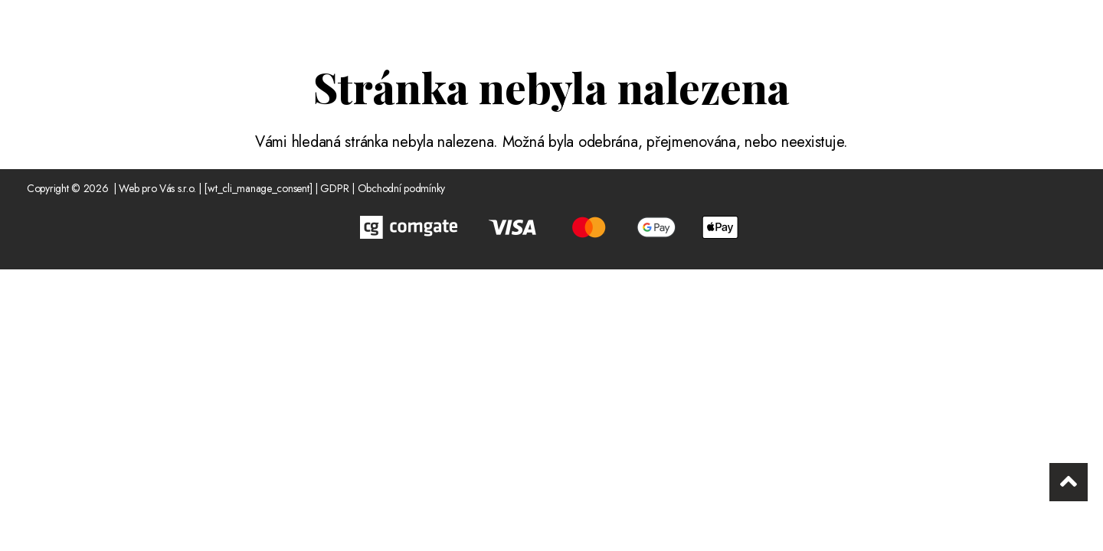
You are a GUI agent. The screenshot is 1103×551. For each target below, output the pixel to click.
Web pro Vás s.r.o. (157, 188)
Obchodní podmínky (401, 188)
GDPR (334, 188)
